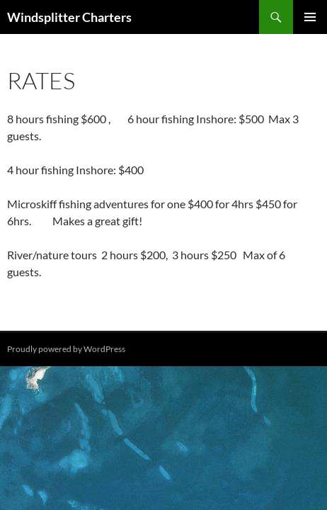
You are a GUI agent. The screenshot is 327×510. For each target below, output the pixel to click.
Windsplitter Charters (69, 17)
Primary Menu (310, 17)
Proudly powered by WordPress (66, 349)
